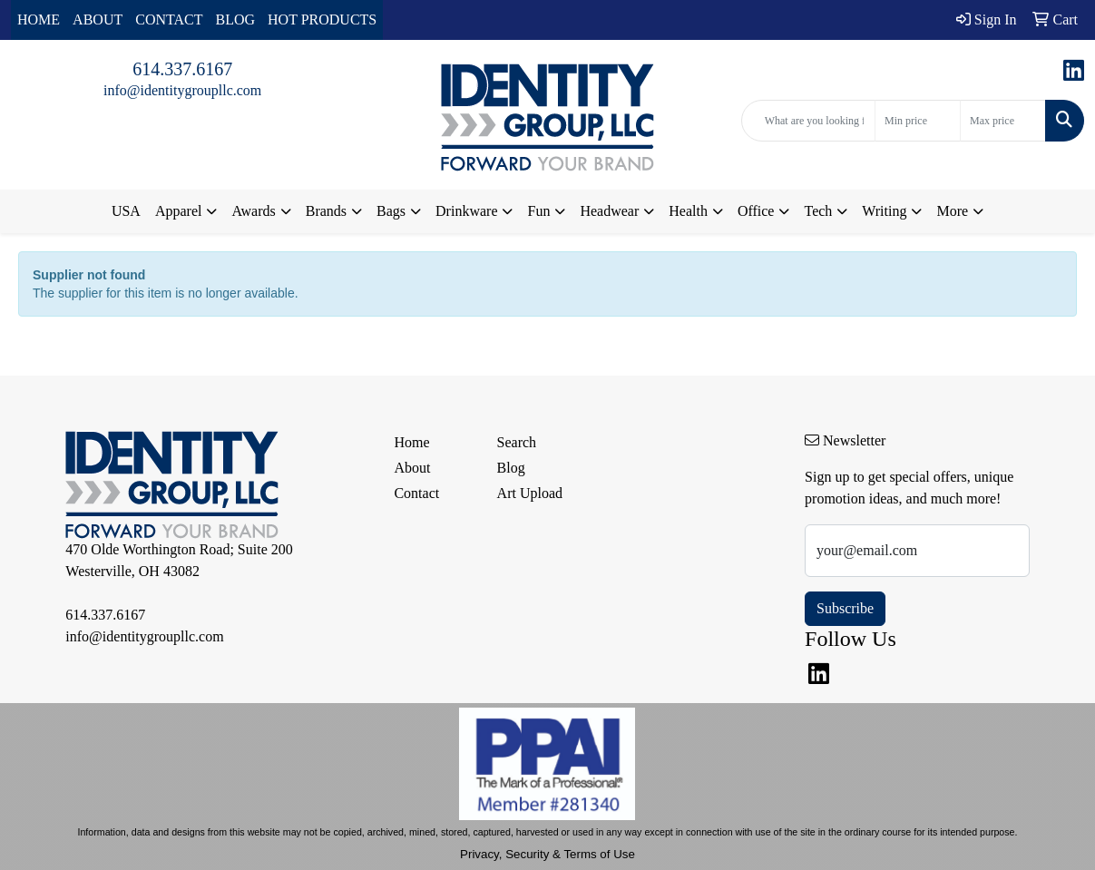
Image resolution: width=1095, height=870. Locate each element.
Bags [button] (391, 211)
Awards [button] (253, 211)
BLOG (236, 19)
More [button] (952, 211)
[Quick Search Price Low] (918, 121)
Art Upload (529, 493)
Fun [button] (538, 211)
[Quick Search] (808, 121)
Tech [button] (818, 211)
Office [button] (756, 211)
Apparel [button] (178, 211)
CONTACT (168, 19)
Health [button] (688, 211)
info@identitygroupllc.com (182, 90)
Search (517, 442)
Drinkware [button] (466, 211)
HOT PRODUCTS (322, 19)
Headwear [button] (609, 211)
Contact (416, 493)
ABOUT (97, 19)
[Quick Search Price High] (1003, 121)
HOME (38, 19)
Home (411, 442)
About (412, 467)
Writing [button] (884, 211)
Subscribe (845, 608)
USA (126, 211)
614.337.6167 (182, 69)
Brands (326, 211)
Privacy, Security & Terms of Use (547, 854)
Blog (511, 467)
